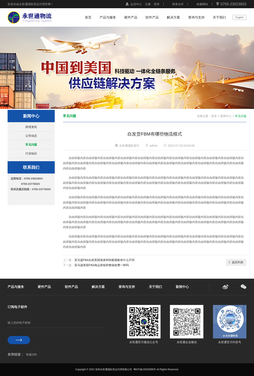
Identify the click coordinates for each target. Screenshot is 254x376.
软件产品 (152, 17)
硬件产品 (130, 17)
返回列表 (235, 262)
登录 (156, 4)
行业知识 (31, 153)
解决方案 (173, 17)
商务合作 (178, 4)
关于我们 (219, 17)
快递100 (31, 354)
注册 (148, 4)
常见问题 (31, 144)
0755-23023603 (233, 4)
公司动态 (31, 135)
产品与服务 (108, 17)
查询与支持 (196, 17)
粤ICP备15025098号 (144, 369)
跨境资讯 (31, 127)
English (240, 17)
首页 (88, 17)
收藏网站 (202, 4)
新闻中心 (226, 116)
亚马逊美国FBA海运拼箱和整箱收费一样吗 (101, 265)
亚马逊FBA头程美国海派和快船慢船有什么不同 (104, 260)
